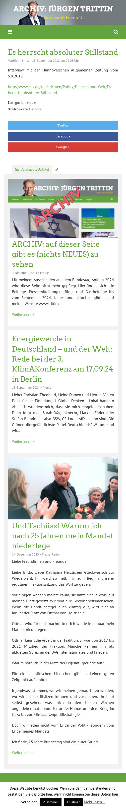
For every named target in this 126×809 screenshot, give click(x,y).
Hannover (35, 109)
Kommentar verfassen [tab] (77, 169)
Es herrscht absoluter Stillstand (63, 52)
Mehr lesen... (94, 802)
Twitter (63, 125)
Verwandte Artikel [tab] (34, 169)
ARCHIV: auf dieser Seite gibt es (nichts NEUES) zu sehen (56, 254)
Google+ (63, 147)
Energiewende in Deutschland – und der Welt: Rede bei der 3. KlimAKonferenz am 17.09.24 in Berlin (62, 358)
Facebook (63, 136)
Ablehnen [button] (73, 802)
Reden (56, 554)
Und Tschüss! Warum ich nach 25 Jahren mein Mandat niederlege (62, 536)
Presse (31, 103)
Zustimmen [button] (51, 802)
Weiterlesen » (23, 314)
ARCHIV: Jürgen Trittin (63, 8)
